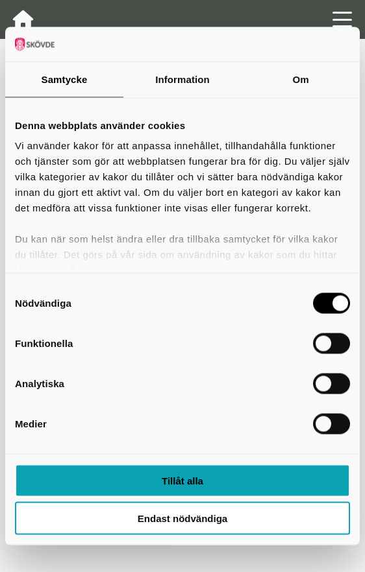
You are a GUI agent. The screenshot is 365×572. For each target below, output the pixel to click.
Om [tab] (300, 78)
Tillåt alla (182, 480)
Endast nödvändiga (182, 518)
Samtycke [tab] (65, 78)
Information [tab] (182, 78)
